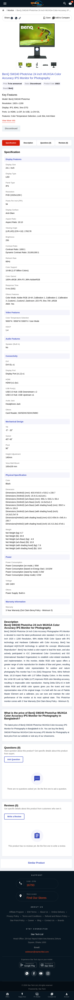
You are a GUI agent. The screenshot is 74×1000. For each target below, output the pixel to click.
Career (31, 920)
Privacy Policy (13, 916)
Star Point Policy (17, 920)
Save (47, 18)
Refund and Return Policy (56, 916)
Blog (39, 920)
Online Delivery (58, 912)
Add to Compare (61, 18)
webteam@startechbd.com (37, 952)
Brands (61, 920)
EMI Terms (32, 912)
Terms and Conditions (31, 916)
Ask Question (13, 759)
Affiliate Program (16, 912)
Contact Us (49, 920)
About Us (44, 912)
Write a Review (14, 816)
